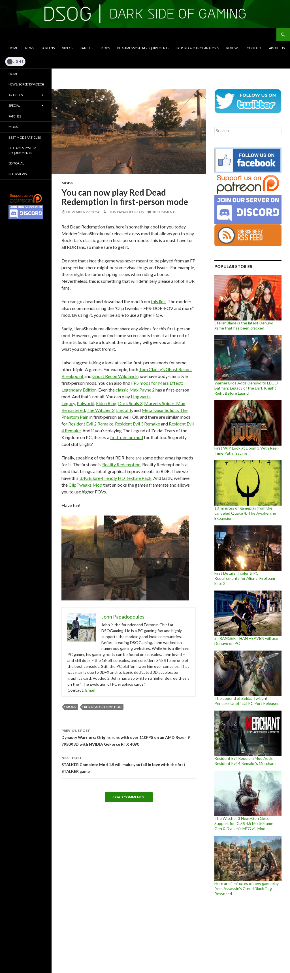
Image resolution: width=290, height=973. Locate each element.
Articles (15, 95)
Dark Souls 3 (130, 403)
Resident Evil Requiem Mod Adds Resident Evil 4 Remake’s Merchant (245, 761)
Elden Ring (106, 403)
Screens (48, 48)
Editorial (16, 163)
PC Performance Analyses (197, 48)
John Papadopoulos (125, 212)
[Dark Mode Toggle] (15, 61)
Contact (254, 48)
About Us (277, 48)
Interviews (17, 174)
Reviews (232, 48)
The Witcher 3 (100, 410)
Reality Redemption (121, 464)
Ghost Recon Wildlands (115, 376)
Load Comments (128, 797)
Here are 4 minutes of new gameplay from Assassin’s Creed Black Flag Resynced (246, 888)
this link (158, 301)
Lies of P (124, 410)
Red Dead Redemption (102, 707)
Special (14, 105)
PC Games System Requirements (143, 48)
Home (13, 48)
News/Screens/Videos (26, 84)
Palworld (85, 403)
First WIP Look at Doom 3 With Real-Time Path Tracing (246, 451)
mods (71, 707)
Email (90, 690)
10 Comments (164, 212)
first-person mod (126, 437)
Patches (86, 48)
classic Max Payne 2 (135, 389)
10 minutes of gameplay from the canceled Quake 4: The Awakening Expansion (245, 513)
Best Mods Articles (24, 137)
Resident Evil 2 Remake (90, 423)
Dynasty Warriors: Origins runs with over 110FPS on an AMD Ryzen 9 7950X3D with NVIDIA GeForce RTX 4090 (128, 737)
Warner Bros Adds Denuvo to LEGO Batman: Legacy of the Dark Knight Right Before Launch (246, 387)
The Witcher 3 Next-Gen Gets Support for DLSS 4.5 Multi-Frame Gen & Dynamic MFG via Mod (243, 823)
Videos (67, 48)
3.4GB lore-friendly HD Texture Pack (115, 478)
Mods (105, 48)
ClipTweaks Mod (85, 484)
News (29, 48)
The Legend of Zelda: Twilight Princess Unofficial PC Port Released (247, 701)
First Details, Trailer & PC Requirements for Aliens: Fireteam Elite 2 (244, 578)
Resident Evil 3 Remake (137, 423)
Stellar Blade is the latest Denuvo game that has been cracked (243, 325)
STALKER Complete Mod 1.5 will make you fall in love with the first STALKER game (128, 764)
